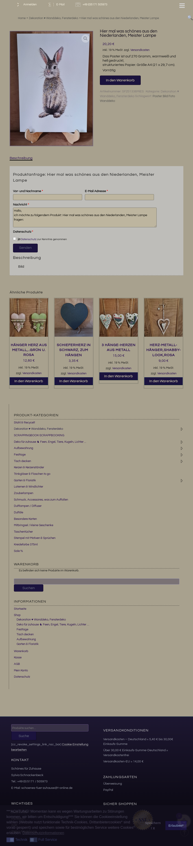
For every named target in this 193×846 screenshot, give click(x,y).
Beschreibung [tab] (21, 158)
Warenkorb (21, 651)
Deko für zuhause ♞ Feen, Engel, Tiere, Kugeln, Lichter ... (50, 441)
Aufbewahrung (23, 448)
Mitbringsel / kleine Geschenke (33, 525)
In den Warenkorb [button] (28, 381)
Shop (17, 615)
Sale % (18, 551)
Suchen (28, 588)
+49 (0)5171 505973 (92, 4)
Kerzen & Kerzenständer (29, 467)
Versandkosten (139, 50)
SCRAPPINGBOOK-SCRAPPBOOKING (39, 435)
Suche (24, 736)
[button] (85, 39)
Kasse (18, 657)
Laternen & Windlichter (28, 486)
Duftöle (18, 512)
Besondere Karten (25, 519)
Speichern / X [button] (153, 825)
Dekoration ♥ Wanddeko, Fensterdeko (38, 428)
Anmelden (26, 4)
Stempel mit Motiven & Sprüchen (34, 538)
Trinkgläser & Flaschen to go (32, 473)
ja (16, 239)
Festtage (20, 454)
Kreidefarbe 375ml (26, 544)
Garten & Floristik (25, 480)
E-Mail (56, 4)
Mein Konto (21, 670)
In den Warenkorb (120, 80)
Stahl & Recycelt (24, 422)
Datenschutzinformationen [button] (43, 833)
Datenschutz (23, 231)
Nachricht (21, 204)
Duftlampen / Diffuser (28, 506)
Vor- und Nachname (28, 191)
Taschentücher (23, 531)
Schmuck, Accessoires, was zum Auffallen (41, 499)
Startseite (20, 608)
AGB (17, 664)
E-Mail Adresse (96, 191)
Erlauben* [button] (176, 825)
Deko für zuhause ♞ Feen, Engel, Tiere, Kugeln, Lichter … (53, 624)
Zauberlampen (23, 493)
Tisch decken (22, 461)
